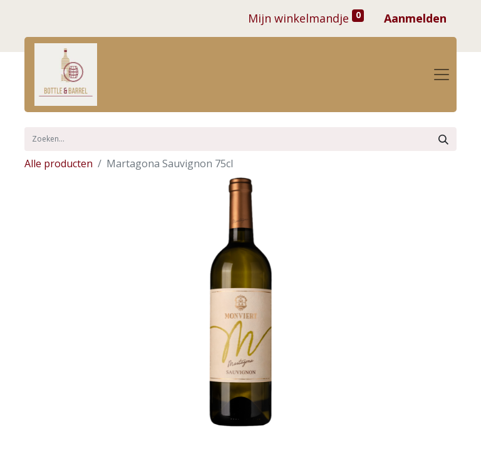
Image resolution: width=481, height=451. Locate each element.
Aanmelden (415, 18)
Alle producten (58, 163)
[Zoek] (443, 139)
